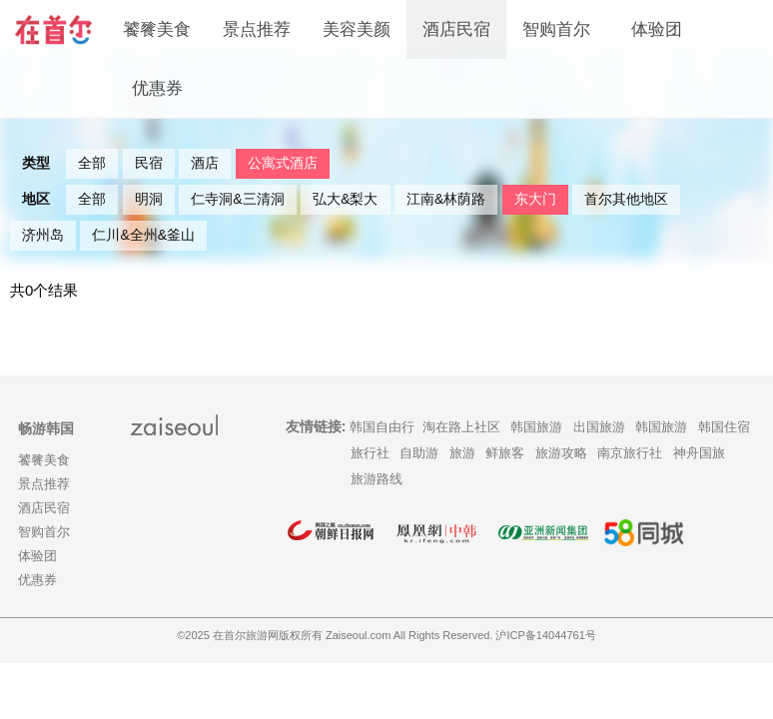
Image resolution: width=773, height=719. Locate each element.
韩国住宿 (724, 426)
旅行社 (370, 452)
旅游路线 (376, 478)
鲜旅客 (504, 452)
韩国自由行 (382, 426)
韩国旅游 (536, 426)
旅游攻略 (561, 452)
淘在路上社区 (461, 426)
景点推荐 (257, 29)
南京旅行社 (629, 452)
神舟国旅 (699, 452)
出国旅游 (599, 426)
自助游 (418, 452)
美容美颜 (356, 29)
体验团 (656, 29)
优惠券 (157, 88)
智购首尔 (556, 29)
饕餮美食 (157, 29)
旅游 (462, 452)
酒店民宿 (456, 29)
